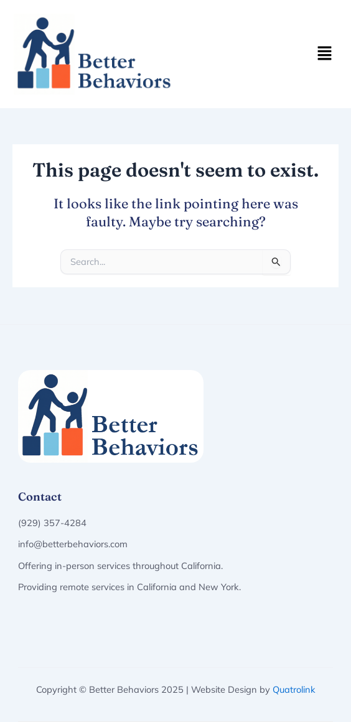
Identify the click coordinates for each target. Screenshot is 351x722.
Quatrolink (294, 689)
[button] (324, 53)
